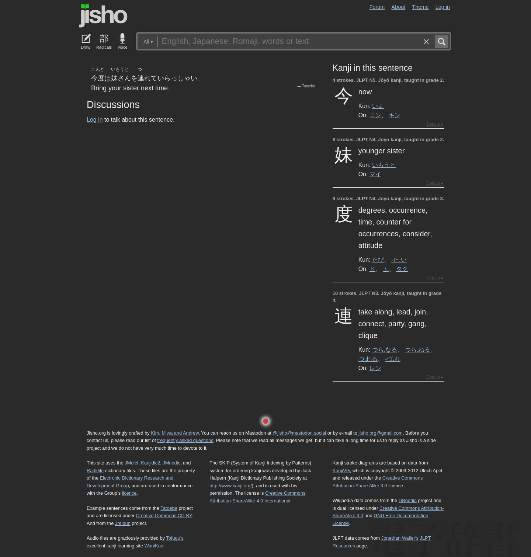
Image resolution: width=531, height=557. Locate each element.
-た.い (398, 259)
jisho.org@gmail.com (380, 433)
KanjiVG (341, 470)
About (399, 7)
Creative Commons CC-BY (164, 515)
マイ (375, 174)
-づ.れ (392, 359)
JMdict (131, 463)
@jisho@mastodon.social (299, 433)
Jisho (103, 16)
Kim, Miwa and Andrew (174, 433)
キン (394, 115)
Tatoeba (308, 86)
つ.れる (368, 359)
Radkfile (95, 470)
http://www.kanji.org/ (230, 485)
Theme (420, 7)
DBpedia (408, 500)
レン (375, 368)
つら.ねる (417, 349)
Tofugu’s (174, 538)
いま (378, 106)
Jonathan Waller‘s (400, 538)
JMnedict (172, 463)
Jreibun (123, 523)
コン (375, 115)
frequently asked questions (185, 440)
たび (378, 259)
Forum (377, 7)
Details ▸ (434, 124)
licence (129, 493)
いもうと (384, 165)
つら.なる (384, 349)
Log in (442, 7)
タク (402, 269)
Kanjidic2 (150, 463)
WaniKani (154, 546)
